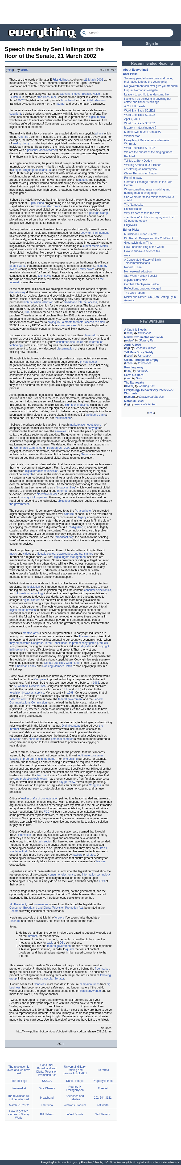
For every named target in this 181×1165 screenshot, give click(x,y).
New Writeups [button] (152, 321)
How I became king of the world (144, 247)
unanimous (41, 904)
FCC (47, 811)
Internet (60, 103)
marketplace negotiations (85, 424)
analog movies (67, 325)
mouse (82, 179)
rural (27, 312)
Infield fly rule (74, 1114)
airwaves (60, 431)
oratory (59, 917)
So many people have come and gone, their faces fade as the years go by (148, 80)
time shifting (70, 758)
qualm (70, 949)
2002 (20, 100)
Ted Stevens (103, 1114)
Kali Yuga (47, 1105)
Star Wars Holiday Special (140, 275)
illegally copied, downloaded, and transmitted (65, 553)
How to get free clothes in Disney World (19, 1114)
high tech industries (77, 404)
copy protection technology (30, 778)
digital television (96, 100)
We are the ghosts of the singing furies (148, 152)
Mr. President (17, 904)
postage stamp (98, 213)
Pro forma (103, 1070)
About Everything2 (135, 69)
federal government (70, 699)
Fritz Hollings (61, 79)
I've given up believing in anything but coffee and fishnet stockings (147, 100)
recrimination (62, 418)
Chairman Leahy (25, 666)
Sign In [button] (152, 44)
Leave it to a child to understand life (146, 94)
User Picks (130, 74)
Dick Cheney (47, 1088)
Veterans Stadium (75, 1105)
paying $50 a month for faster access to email (76, 322)
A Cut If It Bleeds (134, 106)
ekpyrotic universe (135, 280)
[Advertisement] (90, 11)
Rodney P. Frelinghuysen (75, 1088)
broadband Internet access (80, 302)
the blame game (96, 414)
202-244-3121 (103, 1097)
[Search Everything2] (126, 33)
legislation (33, 586)
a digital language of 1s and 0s (31, 170)
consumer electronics (46, 206)
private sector (88, 361)
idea (128, 378)
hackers (77, 854)
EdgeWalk (130, 225)
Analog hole (83, 510)
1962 (96, 682)
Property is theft (103, 1081)
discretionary (17, 292)
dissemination (65, 348)
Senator (86, 454)
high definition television (38, 302)
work (127, 255)
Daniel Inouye (74, 1081)
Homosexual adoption (138, 271)
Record (14, 911)
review (129, 340)
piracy (99, 133)
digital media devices (22, 610)
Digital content (71, 725)
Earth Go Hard (133, 375)
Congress (40, 679)
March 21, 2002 (19, 1105)
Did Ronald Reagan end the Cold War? (148, 238)
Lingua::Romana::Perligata (141, 90)
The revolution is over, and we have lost (18, 1070)
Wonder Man (132, 136)
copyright (15, 113)
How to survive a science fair (142, 251)
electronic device (47, 494)
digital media (97, 117)
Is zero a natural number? (140, 127)
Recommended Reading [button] (152, 63)
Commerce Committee (28, 447)
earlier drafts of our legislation (39, 798)
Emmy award (86, 269)
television (15, 739)
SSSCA (47, 1081)
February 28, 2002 (58, 447)
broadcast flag (66, 487)
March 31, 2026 (134, 401)
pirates (90, 854)
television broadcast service (26, 692)
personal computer (62, 739)
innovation (24, 835)
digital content (31, 600)
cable (50, 942)
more (151, 412)
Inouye (76, 93)
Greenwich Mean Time (138, 242)
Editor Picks (131, 229)
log (127, 348)
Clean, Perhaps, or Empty (140, 173)
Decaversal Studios (151, 396)
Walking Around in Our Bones (142, 165)
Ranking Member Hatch (57, 666)
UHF (65, 689)
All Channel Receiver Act (29, 686)
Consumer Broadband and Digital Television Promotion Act (46, 907)
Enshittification (133, 209)
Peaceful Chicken (145, 348)
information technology (29, 593)
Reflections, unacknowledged (142, 288)
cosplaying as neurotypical (140, 169)
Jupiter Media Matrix (95, 246)
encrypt (27, 474)
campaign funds (89, 984)
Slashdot (15, 921)
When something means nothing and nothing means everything (147, 191)
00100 (24, 70)
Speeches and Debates (75, 1097)
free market (102, 968)
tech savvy (44, 275)
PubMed (129, 156)
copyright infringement (95, 232)
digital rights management (70, 557)
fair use (41, 775)
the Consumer (47, 97)
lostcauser (144, 333)
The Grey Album (134, 292)
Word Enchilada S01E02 (139, 110)
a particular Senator (51, 978)
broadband (67, 100)
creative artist (31, 633)
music (13, 553)
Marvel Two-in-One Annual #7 (142, 132)
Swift (139, 378)
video (26, 553)
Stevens (65, 93)
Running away (133, 177)
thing (10, 70)
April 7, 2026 (132, 344)
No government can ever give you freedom (151, 86)
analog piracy (20, 143)
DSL (62, 942)
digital (85, 646)
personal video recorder (42, 150)
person (129, 396)
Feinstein (15, 97)
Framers (84, 636)
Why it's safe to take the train (142, 213)
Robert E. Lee (133, 267)
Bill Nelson (46, 1114)
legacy (82, 517)
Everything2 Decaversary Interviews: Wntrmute (148, 391)
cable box (35, 739)
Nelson (97, 93)
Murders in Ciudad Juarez (140, 234)
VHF (77, 689)
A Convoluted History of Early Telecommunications (142, 261)
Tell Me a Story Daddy (138, 160)
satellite (69, 514)
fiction (128, 333)
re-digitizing (76, 527)
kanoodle (142, 370)
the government (19, 504)
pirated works (17, 266)
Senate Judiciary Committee (61, 662)
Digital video (36, 203)
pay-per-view (67, 782)
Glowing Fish (147, 340)
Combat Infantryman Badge (141, 284)
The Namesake (133, 204)
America (23, 136)
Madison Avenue (90, 990)
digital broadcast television (41, 471)
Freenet (102, 1088)
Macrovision (17, 699)
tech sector (44, 841)
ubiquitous (64, 500)
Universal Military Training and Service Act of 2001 (75, 1070)
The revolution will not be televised (19, 1097)
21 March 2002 (93, 79)
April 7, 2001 (132, 119)
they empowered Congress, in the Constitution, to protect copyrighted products (58, 643)
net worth (102, 1105)
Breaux (86, 93)
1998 (70, 692)
